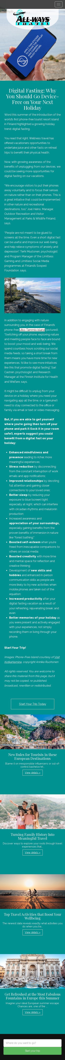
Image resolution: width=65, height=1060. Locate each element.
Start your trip (32, 1050)
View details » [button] (32, 772)
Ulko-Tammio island (32, 329)
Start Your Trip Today (32, 704)
